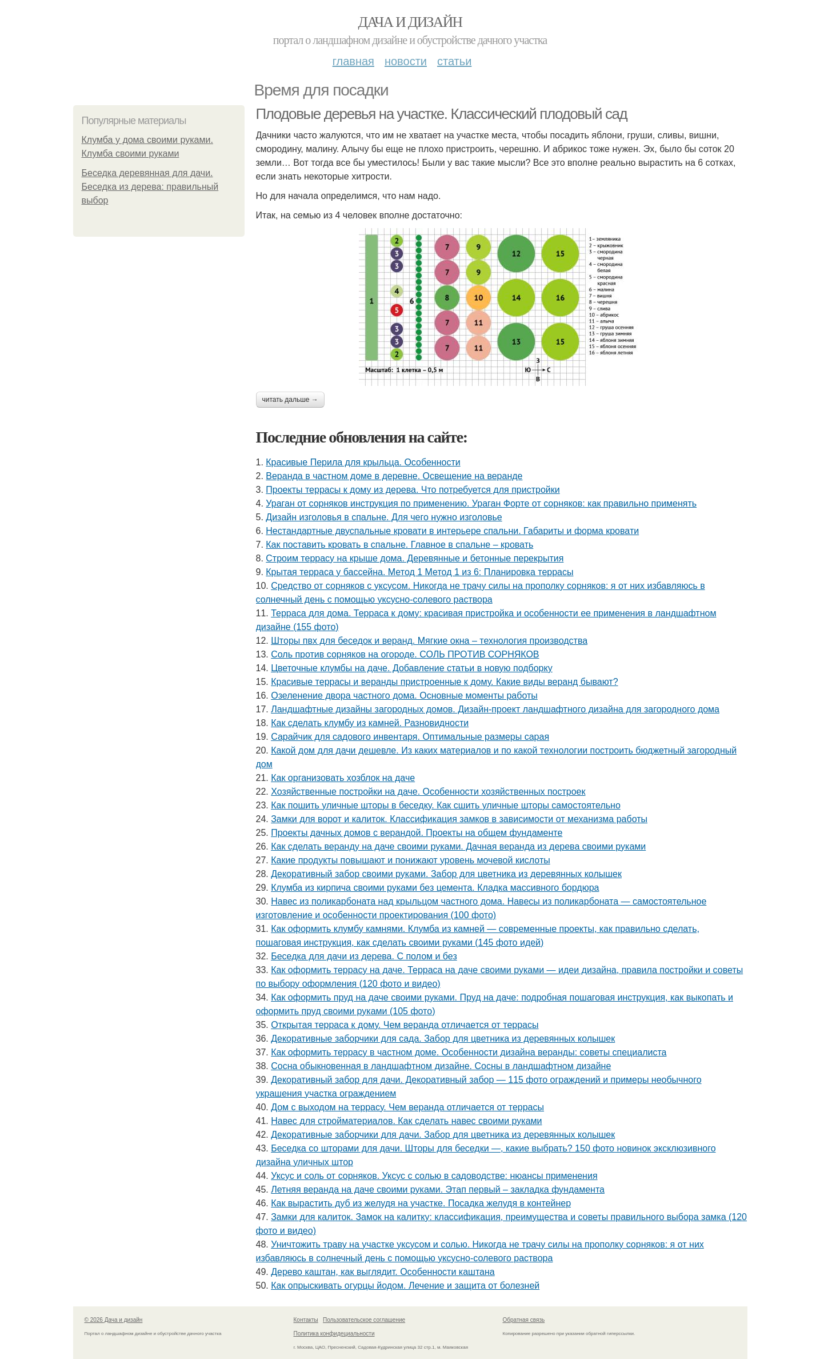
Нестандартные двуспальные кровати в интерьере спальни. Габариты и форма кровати (452, 531)
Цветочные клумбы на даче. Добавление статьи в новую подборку (411, 668)
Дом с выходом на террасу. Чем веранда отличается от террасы (407, 1107)
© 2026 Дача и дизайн (114, 1320)
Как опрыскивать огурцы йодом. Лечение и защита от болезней (405, 1285)
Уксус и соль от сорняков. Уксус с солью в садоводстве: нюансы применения (434, 1176)
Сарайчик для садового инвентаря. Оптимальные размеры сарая (410, 737)
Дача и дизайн (410, 22)
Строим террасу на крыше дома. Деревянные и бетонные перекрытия (414, 558)
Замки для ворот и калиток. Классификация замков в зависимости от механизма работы (459, 819)
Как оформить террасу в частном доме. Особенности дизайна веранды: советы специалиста (468, 1052)
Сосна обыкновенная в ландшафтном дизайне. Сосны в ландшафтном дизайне (441, 1066)
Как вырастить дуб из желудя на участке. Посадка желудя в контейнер (421, 1203)
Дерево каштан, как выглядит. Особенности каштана (383, 1272)
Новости (406, 61)
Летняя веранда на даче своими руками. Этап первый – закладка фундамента (438, 1189)
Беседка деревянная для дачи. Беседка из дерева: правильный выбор (150, 186)
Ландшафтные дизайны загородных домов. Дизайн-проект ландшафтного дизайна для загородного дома (495, 709)
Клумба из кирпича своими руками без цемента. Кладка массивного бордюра (435, 887)
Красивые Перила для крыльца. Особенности (363, 462)
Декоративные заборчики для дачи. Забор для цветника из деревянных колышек (443, 1134)
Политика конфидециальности (334, 1333)
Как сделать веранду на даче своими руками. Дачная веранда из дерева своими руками (458, 846)
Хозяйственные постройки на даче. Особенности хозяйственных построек (428, 791)
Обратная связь (524, 1320)
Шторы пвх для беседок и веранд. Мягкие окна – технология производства (429, 640)
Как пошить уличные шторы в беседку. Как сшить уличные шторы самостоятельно (446, 805)
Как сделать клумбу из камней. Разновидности (370, 723)
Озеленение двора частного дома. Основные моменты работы (404, 695)
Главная (353, 61)
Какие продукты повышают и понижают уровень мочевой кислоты (410, 860)
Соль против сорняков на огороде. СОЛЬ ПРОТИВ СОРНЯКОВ (405, 654)
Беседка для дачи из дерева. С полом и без (364, 956)
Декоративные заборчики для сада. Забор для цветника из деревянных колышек (443, 1038)
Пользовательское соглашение (364, 1320)
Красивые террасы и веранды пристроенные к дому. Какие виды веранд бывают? (444, 682)
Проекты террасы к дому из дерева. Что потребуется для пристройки (412, 490)
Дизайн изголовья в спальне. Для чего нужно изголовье (384, 517)
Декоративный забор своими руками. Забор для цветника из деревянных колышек (446, 874)
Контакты (306, 1320)
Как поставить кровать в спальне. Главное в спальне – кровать (399, 544)
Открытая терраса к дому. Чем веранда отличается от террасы (404, 1025)
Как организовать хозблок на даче (343, 778)
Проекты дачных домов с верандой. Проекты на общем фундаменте (416, 833)
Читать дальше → (290, 400)
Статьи (454, 61)
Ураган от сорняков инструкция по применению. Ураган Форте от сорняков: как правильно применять (481, 503)
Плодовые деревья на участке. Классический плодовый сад (441, 113)
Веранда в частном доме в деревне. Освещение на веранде (394, 476)
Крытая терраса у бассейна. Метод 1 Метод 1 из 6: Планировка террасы (419, 572)
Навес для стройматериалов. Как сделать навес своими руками (406, 1121)
